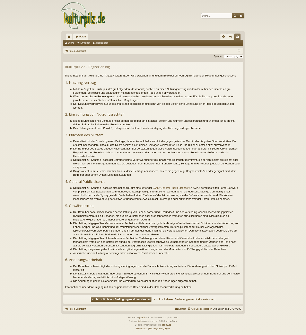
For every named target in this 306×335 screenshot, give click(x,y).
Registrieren (102, 43)
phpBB (142, 317)
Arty (140, 321)
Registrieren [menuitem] (238, 37)
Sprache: (217, 56)
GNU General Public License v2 (172, 187)
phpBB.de (166, 325)
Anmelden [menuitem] (231, 37)
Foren (82, 36)
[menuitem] (223, 37)
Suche (71, 43)
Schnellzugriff (70, 37)
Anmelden (85, 43)
